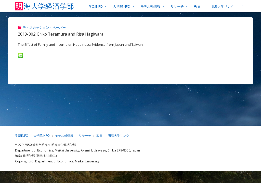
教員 (99, 135)
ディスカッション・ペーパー (44, 27)
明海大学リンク (118, 135)
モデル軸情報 (64, 135)
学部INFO (21, 135)
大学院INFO (42, 135)
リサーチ (85, 135)
